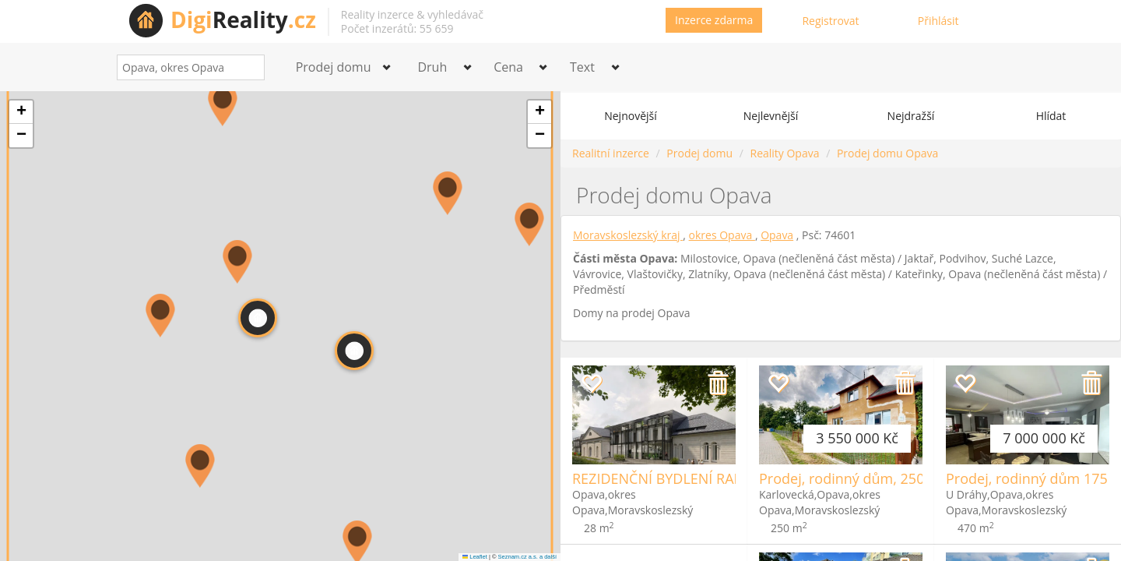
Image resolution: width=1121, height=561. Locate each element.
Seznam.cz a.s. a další (527, 556)
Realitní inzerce (610, 153)
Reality (243, 19)
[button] (222, 104)
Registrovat (830, 20)
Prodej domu (699, 153)
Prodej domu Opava (887, 153)
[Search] (247, 67)
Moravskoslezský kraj (628, 235)
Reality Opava (784, 153)
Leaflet (474, 556)
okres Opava (722, 235)
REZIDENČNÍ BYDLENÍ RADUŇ (668, 478)
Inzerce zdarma (714, 19)
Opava (777, 235)
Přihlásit (938, 20)
